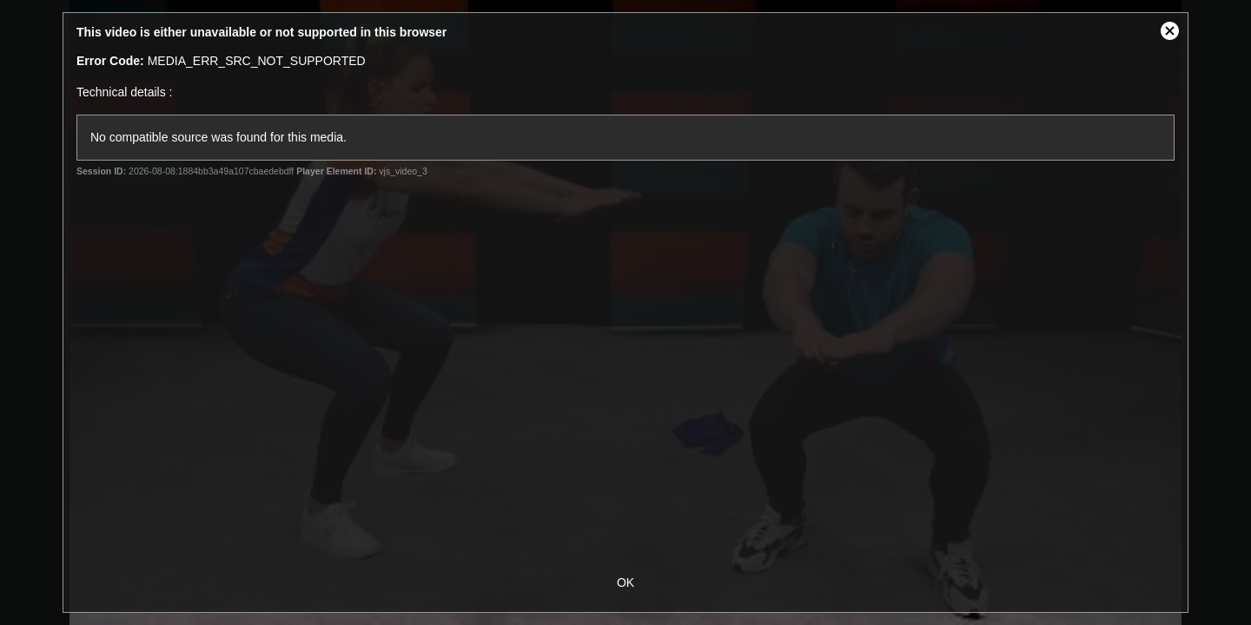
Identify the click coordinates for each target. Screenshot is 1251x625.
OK (625, 582)
